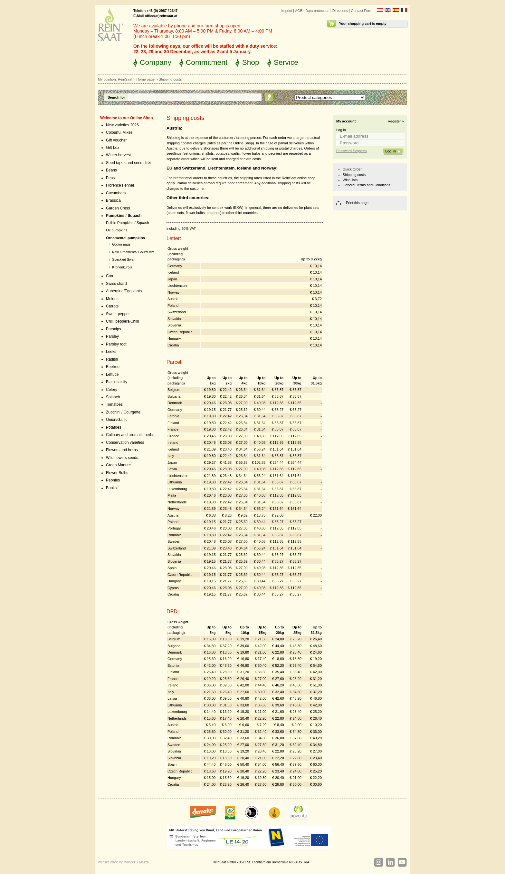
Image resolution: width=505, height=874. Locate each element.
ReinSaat (125, 79)
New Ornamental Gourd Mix (133, 252)
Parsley (112, 336)
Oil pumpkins (116, 230)
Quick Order (352, 169)
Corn (110, 276)
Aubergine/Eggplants (124, 291)
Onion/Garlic (117, 419)
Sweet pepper (118, 314)
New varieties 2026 (122, 125)
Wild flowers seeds (122, 457)
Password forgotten (351, 151)
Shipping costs (354, 175)
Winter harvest (118, 155)
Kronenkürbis (122, 267)
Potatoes (113, 427)
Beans (111, 170)
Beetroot (113, 366)
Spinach (113, 397)
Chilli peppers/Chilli (122, 321)
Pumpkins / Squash (124, 215)
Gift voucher (116, 140)
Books (111, 488)
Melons (112, 298)
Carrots (112, 306)
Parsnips (113, 329)
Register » (396, 121)
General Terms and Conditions (366, 185)
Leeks (111, 351)
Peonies (113, 480)
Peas (110, 178)
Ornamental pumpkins (125, 238)
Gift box (112, 147)
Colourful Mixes (119, 132)
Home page (145, 79)
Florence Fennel (120, 185)
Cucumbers (116, 193)
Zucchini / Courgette (123, 412)
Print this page (357, 203)
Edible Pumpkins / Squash (127, 223)
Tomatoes (114, 404)
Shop (250, 62)
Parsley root (116, 344)
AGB (298, 11)
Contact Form (361, 11)
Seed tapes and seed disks (129, 162)
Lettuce (112, 374)
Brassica (113, 200)
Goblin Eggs (121, 244)
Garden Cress (118, 208)
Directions (340, 11)
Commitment (207, 62)
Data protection (317, 11)
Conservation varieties (125, 442)
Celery (111, 389)
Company (155, 62)
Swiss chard (116, 283)
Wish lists (350, 180)
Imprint (286, 11)
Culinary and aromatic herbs (130, 434)
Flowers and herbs (122, 450)
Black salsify (116, 382)
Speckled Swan (123, 259)
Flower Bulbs (117, 473)
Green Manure (118, 465)
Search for (116, 97)
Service (286, 62)
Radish (112, 359)
